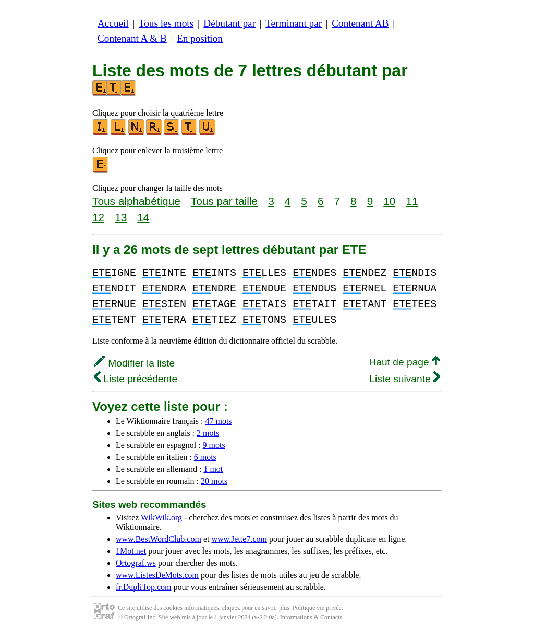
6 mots (205, 457)
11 (412, 201)
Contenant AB (360, 23)
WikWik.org (161, 517)
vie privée (329, 608)
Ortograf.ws (136, 562)
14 (143, 217)
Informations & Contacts (311, 617)
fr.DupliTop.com (143, 586)
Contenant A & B (132, 38)
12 (98, 217)
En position (200, 38)
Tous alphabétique (136, 201)
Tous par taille (224, 201)
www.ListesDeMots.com (157, 574)
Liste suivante (404, 378)
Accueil (113, 23)
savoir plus (275, 608)
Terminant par (293, 23)
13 (121, 217)
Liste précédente (135, 378)
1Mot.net (131, 550)
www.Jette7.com (239, 538)
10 (389, 201)
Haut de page (404, 362)
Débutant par (229, 23)
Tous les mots (166, 23)
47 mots (218, 421)
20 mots (214, 481)
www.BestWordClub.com (158, 538)
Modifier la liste (134, 363)
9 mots (214, 445)
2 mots (208, 433)
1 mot (213, 469)
